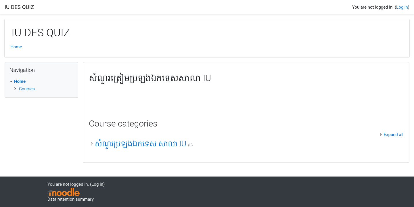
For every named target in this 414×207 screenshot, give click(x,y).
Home (16, 46)
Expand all (393, 134)
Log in (402, 7)
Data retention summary (70, 199)
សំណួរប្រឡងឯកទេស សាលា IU (141, 143)
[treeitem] (41, 81)
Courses (27, 88)
